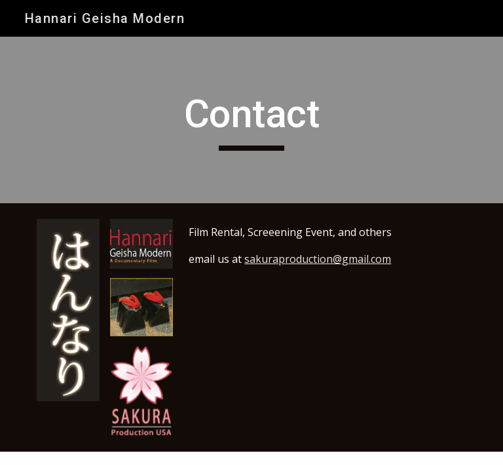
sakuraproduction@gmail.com (317, 259)
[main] (251, 120)
